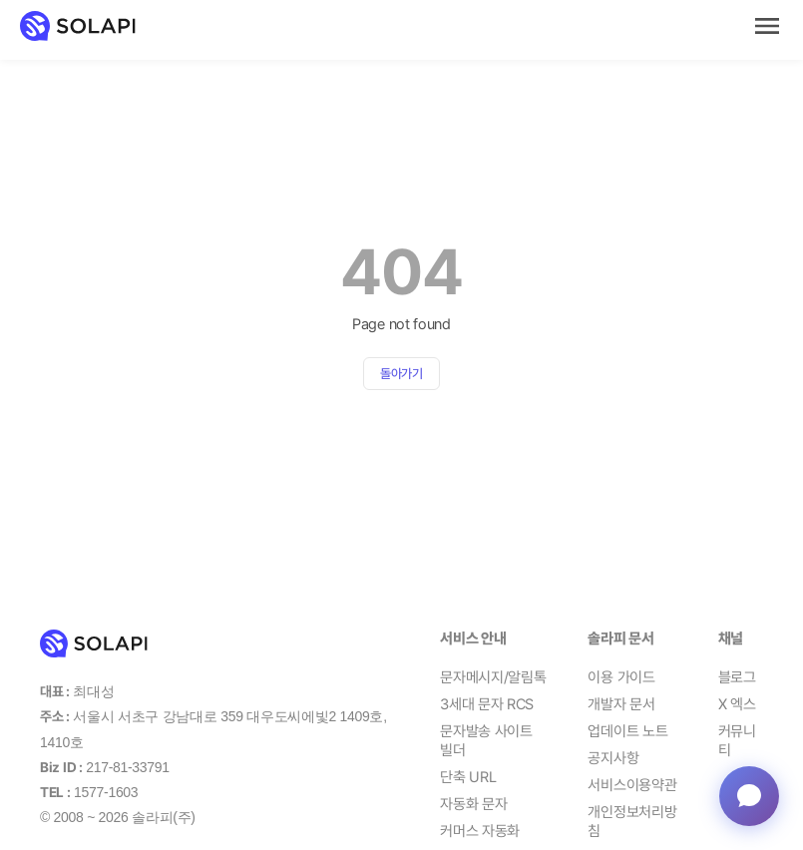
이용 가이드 (621, 677)
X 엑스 (737, 704)
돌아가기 (401, 373)
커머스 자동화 (480, 831)
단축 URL (468, 777)
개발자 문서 (621, 704)
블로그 (737, 677)
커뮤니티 (737, 741)
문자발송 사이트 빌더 (486, 741)
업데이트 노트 (627, 731)
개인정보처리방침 (632, 822)
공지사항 (613, 758)
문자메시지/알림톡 (493, 677)
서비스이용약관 (632, 785)
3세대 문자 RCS (487, 704)
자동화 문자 (473, 804)
